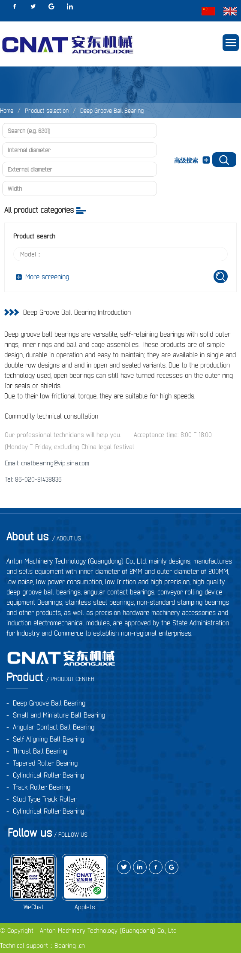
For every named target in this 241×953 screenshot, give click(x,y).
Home (6, 110)
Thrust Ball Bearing (40, 751)
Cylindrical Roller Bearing (48, 775)
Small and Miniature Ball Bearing (59, 715)
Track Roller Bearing (41, 787)
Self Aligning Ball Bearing (48, 739)
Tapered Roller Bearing (45, 763)
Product (50, 677)
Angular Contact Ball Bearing (53, 727)
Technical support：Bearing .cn (42, 945)
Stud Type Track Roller (44, 799)
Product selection (47, 110)
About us (43, 536)
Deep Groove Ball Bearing (112, 110)
